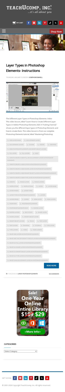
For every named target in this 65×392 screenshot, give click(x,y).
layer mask (52, 186)
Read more (51, 265)
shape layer (42, 212)
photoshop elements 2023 (18, 208)
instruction (13, 186)
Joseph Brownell (36, 77)
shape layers (14, 217)
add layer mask (15, 140)
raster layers (14, 212)
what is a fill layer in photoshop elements (24, 243)
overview (13, 203)
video (25, 230)
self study (28, 212)
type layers (13, 230)
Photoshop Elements (30, 274)
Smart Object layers (16, 221)
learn (26, 199)
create (42, 144)
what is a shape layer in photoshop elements (25, 247)
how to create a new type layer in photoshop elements (29, 177)
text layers (13, 225)
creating (53, 144)
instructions (28, 186)
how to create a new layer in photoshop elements (27, 164)
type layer (50, 225)
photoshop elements (29, 203)
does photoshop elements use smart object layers (27, 149)
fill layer (12, 153)
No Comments (54, 274)
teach (32, 221)
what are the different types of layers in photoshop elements (32, 238)
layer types (28, 190)
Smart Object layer (31, 217)
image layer (24, 182)
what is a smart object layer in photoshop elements (28, 251)
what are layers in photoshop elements (24, 234)
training (26, 225)
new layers (51, 199)
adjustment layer (33, 140)
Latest (20, 274)
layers (42, 195)
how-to (12, 182)
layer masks (13, 190)
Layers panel (14, 199)
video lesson (37, 230)
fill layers (26, 153)
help (36, 153)
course (31, 144)
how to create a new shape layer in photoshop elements (30, 169)
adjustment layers (16, 144)
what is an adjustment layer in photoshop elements (28, 260)
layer (40, 186)
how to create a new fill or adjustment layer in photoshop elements (30, 159)
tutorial (38, 225)
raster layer (38, 208)
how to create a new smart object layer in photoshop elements (32, 173)
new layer (38, 199)
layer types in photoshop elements (22, 195)
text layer (43, 221)
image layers (39, 182)
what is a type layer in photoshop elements (25, 256)
